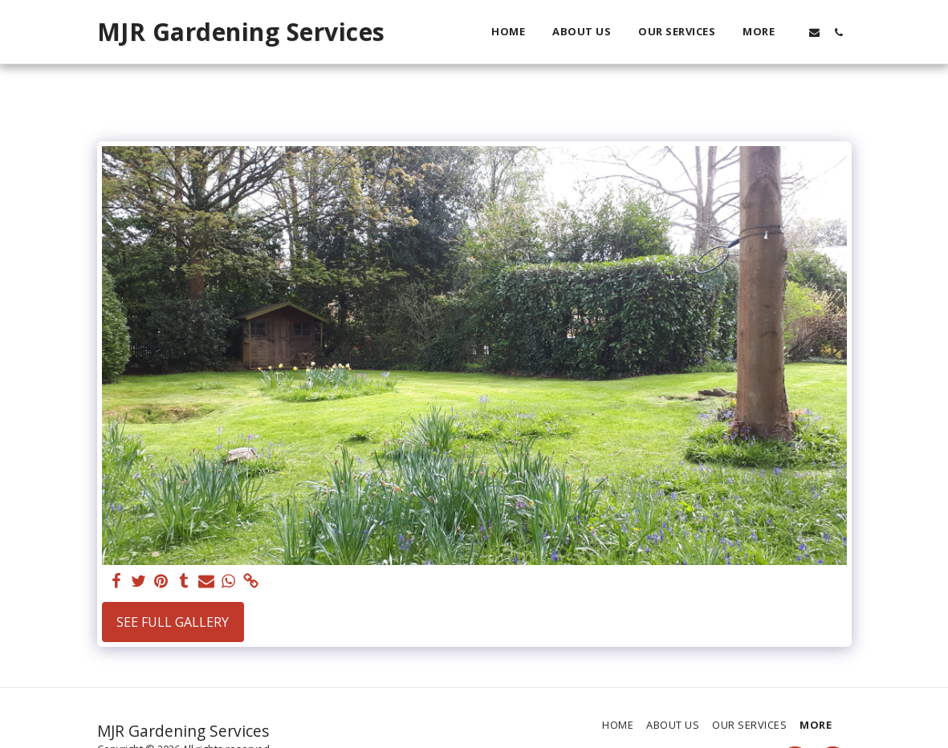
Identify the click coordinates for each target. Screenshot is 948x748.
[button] (814, 32)
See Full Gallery (172, 622)
